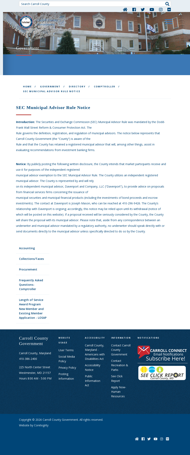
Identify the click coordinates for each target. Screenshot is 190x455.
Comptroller (104, 86)
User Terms (66, 350)
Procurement (28, 269)
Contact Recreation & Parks (119, 365)
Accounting (27, 248)
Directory (77, 86)
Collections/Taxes (31, 259)
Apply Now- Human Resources (118, 391)
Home (27, 86)
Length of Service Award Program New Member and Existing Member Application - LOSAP (32, 309)
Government (50, 86)
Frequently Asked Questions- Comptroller (31, 284)
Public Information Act (92, 380)
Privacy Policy (67, 367)
